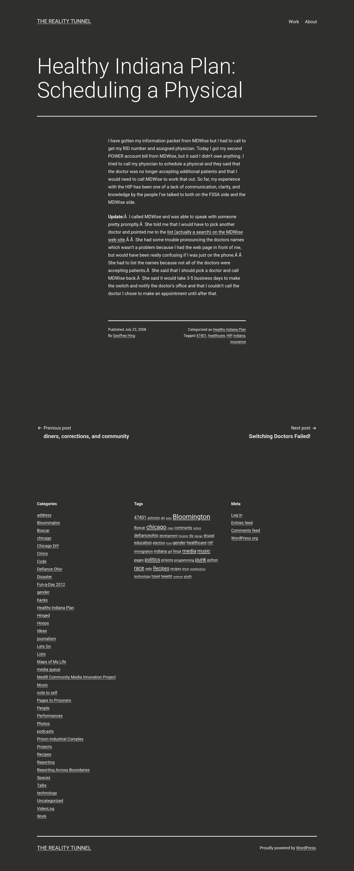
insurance (238, 342)
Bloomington (48, 522)
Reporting (46, 762)
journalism (46, 638)
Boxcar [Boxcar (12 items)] (139, 528)
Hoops (43, 623)
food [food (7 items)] (169, 543)
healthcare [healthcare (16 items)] (197, 542)
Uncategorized (50, 800)
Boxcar (43, 530)
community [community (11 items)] (183, 528)
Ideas (42, 630)
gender (43, 592)
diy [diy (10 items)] (191, 536)
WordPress (306, 847)
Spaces (43, 777)
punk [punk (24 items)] (200, 559)
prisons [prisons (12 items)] (167, 560)
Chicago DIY (48, 545)
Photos (43, 723)
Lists (41, 654)
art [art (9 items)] (163, 518)
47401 (201, 335)
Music (42, 685)
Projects (44, 746)
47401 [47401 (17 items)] (140, 517)
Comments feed (245, 530)
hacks (42, 600)
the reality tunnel (64, 21)
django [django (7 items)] (198, 536)
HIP (229, 335)
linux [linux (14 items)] (177, 551)
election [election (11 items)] (159, 543)
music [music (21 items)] (203, 551)
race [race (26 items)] (139, 568)
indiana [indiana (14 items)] (160, 551)
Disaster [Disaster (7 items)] (183, 536)
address (44, 515)
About (311, 21)
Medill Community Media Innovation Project (76, 677)
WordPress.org (244, 538)
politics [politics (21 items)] (152, 559)
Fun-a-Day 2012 (51, 584)
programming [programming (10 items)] (184, 560)
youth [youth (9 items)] (187, 576)
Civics (42, 553)
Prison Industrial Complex (60, 739)
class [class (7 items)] (170, 528)
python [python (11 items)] (212, 560)
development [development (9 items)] (168, 536)
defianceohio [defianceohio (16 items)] (146, 535)
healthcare (216, 335)
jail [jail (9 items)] (170, 551)
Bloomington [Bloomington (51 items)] (191, 517)
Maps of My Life (51, 661)
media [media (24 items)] (189, 551)
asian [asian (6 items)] (169, 518)
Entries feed (242, 522)
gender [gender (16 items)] (179, 542)
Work (294, 21)
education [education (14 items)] (143, 542)
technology (47, 793)
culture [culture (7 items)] (197, 528)
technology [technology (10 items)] (142, 576)
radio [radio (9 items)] (148, 568)
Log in (236, 515)
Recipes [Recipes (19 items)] (161, 568)
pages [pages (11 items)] (139, 560)
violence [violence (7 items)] (178, 576)
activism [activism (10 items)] (153, 518)
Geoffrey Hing (124, 335)
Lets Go (44, 646)
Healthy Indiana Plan (229, 329)
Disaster (44, 576)
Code (42, 561)
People (43, 708)
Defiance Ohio (49, 569)
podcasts (45, 731)
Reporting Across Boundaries (63, 770)
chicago (44, 538)
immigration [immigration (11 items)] (143, 551)
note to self (47, 692)
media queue (48, 669)
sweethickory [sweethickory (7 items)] (198, 568)
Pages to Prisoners (54, 700)
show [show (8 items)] (185, 568)
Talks (42, 785)
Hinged (43, 615)
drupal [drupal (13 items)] (208, 535)
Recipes (44, 754)
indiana (239, 335)
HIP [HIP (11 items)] (210, 543)
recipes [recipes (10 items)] (175, 569)
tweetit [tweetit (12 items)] (166, 576)
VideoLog (45, 808)
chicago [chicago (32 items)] (156, 527)
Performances (50, 715)
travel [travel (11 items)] (155, 576)
